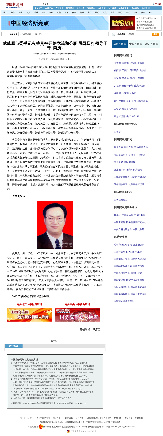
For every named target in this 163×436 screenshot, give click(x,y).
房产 (89, 12)
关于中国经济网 (43, 418)
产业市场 (59, 8)
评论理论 (91, 8)
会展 (112, 12)
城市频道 (112, 8)
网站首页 (38, 8)
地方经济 (101, 8)
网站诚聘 (69, 418)
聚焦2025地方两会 (144, 22)
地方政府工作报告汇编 (146, 18)
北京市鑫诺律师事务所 (74, 422)
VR (150, 12)
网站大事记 (57, 418)
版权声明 (79, 418)
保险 (44, 12)
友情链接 (128, 418)
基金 (21, 12)
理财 (36, 12)
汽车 (66, 12)
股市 (5, 12)
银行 (13, 12)
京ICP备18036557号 (126, 427)
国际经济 (70, 8)
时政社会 (80, 8)
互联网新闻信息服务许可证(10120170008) (69, 427)
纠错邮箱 (139, 418)
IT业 (51, 12)
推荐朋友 (43, 59)
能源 (82, 12)
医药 (97, 12)
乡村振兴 (135, 8)
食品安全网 (123, 8)
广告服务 (118, 418)
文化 (105, 12)
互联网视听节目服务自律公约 (98, 418)
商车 (74, 12)
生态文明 (146, 8)
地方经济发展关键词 (145, 25)
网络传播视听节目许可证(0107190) (102, 427)
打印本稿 (54, 59)
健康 (143, 12)
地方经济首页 (25, 34)
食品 (59, 12)
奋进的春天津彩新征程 (146, 28)
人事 (35, 34)
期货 (28, 12)
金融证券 (49, 8)
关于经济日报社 (27, 418)
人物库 (45, 4)
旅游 (120, 12)
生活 (128, 12)
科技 (135, 12)
